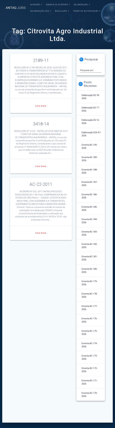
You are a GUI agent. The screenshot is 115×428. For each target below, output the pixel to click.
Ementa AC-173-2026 (89, 357)
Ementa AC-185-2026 (89, 208)
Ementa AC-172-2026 (89, 370)
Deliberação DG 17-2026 (91, 109)
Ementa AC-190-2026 (89, 146)
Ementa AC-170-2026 (89, 394)
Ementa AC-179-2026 (89, 283)
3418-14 (41, 123)
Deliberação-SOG (39, 11)
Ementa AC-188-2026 (89, 171)
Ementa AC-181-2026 (89, 258)
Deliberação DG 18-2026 (91, 97)
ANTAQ (16, 7)
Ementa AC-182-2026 (89, 245)
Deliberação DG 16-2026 (91, 121)
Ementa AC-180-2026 (89, 270)
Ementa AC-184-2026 (89, 221)
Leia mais (40, 106)
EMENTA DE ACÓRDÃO (57, 4)
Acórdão (35, 4)
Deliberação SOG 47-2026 (91, 134)
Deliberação (81, 4)
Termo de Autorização (86, 11)
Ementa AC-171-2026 (89, 382)
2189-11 (41, 60)
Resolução (61, 11)
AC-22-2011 (40, 184)
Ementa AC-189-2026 (89, 159)
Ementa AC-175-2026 (89, 332)
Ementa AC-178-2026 (89, 295)
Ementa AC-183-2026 (89, 233)
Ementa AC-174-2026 (89, 345)
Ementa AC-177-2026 (89, 307)
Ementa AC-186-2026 (89, 196)
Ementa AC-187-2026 (89, 183)
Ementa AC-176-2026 (89, 320)
